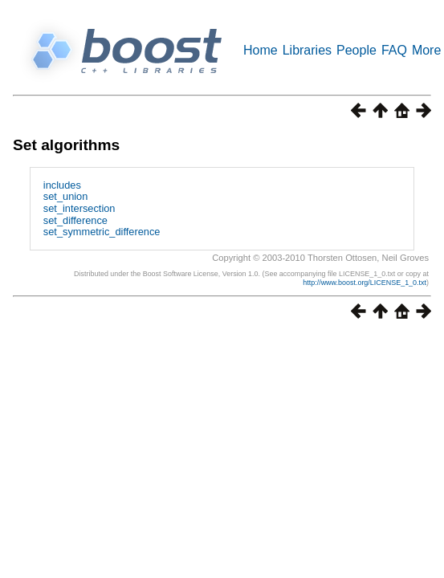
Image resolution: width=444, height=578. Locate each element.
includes (62, 185)
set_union (65, 196)
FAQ (394, 50)
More (426, 50)
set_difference (75, 220)
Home (260, 50)
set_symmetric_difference (102, 232)
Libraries (307, 50)
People (356, 50)
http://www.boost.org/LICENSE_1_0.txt (364, 283)
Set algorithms (66, 144)
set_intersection (79, 208)
